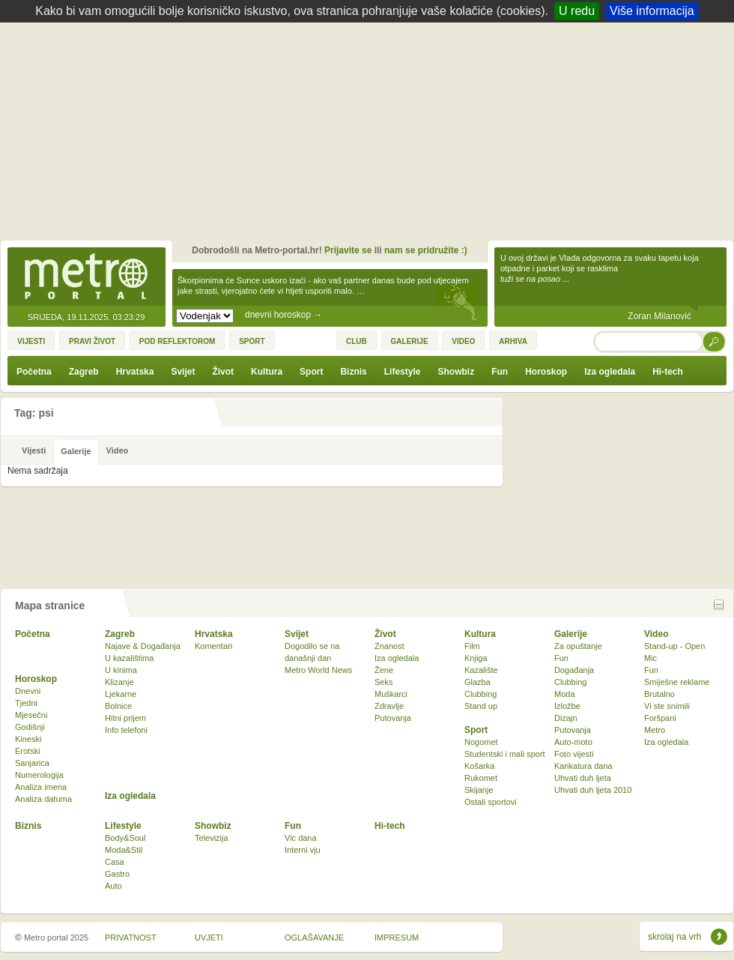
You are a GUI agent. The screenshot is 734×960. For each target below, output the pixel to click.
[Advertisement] (371, 135)
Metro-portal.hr (86, 277)
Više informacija (652, 10)
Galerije (570, 634)
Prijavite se (347, 250)
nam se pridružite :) (425, 250)
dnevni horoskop (283, 315)
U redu (577, 10)
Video (656, 634)
